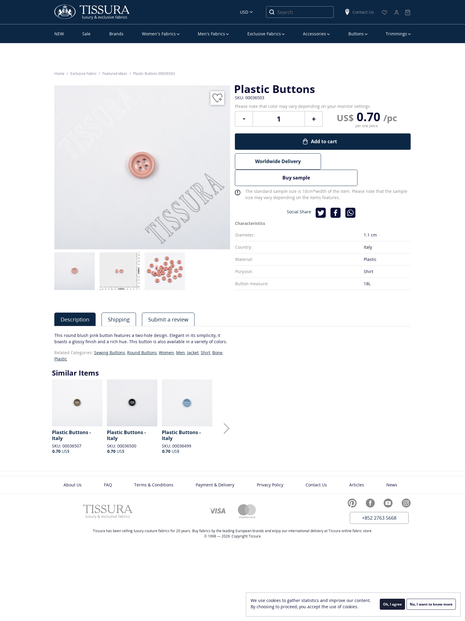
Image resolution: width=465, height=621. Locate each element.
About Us (73, 485)
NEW (59, 34)
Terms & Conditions (153, 485)
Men (180, 352)
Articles (356, 485)
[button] (226, 428)
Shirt (205, 352)
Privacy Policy (270, 485)
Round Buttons (142, 352)
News (391, 485)
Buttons (356, 34)
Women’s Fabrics (158, 34)
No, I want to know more (431, 604)
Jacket (193, 352)
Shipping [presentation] (119, 319)
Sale (86, 34)
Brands (116, 34)
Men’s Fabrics (211, 34)
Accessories (314, 34)
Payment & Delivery (215, 485)
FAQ (108, 485)
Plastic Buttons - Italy (71, 435)
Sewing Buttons (109, 352)
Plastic (60, 359)
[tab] (75, 319)
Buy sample (367, 169)
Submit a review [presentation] (168, 319)
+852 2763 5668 (379, 518)
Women (166, 352)
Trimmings (396, 34)
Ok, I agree (392, 604)
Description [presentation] (75, 319)
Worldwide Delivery (278, 169)
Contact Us (359, 12)
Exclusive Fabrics (264, 34)
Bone (217, 352)
